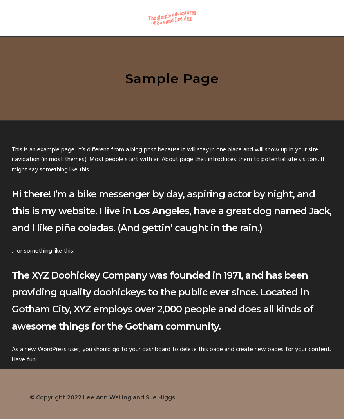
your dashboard (149, 349)
